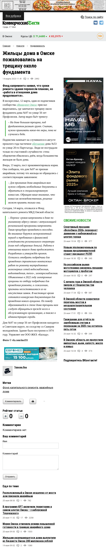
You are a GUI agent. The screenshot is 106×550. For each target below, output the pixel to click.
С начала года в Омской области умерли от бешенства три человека (83, 285)
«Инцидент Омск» (27, 104)
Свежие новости (77, 220)
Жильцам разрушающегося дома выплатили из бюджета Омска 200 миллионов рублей (29, 539)
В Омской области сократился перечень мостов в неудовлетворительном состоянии (81, 303)
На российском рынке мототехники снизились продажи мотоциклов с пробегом (83, 268)
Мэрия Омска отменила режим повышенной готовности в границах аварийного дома (29, 525)
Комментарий (10, 453)
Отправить (11, 477)
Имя (5, 441)
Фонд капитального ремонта (20, 387)
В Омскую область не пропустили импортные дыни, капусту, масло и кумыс (83, 343)
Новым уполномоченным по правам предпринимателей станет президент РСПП (80, 251)
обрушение (38, 143)
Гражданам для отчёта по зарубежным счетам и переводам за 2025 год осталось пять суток (83, 324)
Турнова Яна (20, 367)
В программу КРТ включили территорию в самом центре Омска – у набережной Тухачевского (27, 510)
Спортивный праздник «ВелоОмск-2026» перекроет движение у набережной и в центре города (81, 231)
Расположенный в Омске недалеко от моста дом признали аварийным (29, 494)
